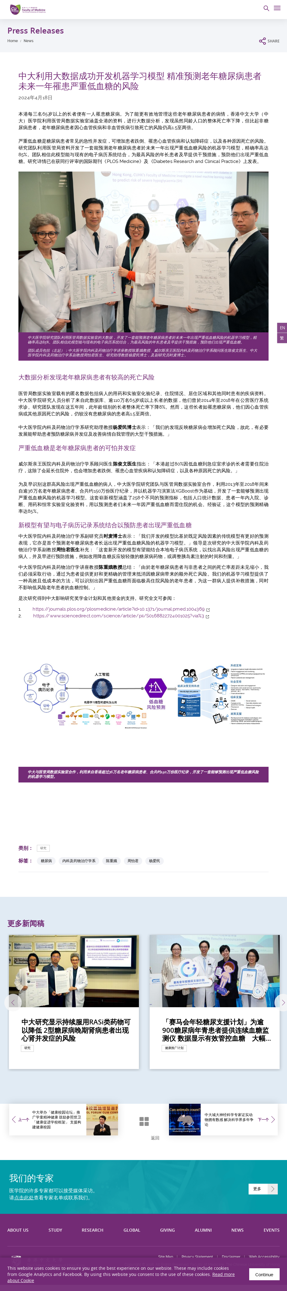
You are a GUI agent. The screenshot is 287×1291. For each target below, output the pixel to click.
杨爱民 (154, 860)
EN (282, 328)
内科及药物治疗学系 (79, 860)
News (28, 41)
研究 (43, 848)
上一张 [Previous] (8, 1003)
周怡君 (133, 860)
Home (12, 41)
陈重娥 (111, 860)
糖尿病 (46, 860)
